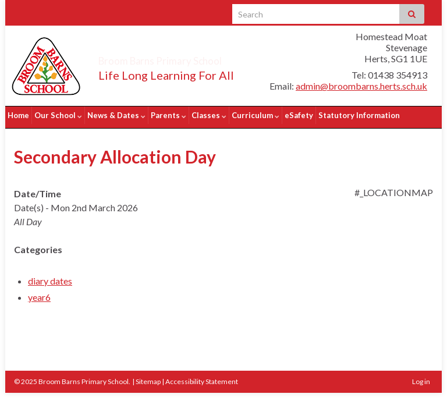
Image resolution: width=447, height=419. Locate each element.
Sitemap (148, 377)
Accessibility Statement (201, 377)
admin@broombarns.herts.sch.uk (361, 85)
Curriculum (255, 115)
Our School (58, 115)
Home (18, 115)
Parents (168, 115)
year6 (39, 293)
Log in (421, 377)
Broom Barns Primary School (193, 58)
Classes (208, 115)
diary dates (50, 276)
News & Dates (116, 115)
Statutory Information (359, 115)
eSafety (299, 115)
